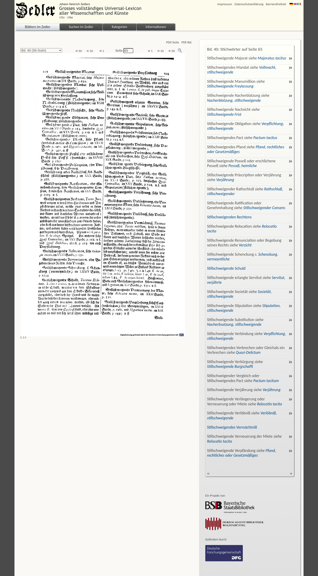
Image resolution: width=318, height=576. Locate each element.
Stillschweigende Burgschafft (230, 366)
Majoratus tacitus (272, 58)
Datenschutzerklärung (249, 4)
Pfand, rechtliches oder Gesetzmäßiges (241, 453)
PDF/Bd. (187, 42)
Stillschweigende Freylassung (230, 86)
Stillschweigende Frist (224, 114)
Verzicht (245, 245)
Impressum (224, 4)
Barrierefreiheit (276, 4)
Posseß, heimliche (242, 165)
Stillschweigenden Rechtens (229, 217)
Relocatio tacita (269, 403)
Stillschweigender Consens (264, 207)
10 (90, 51)
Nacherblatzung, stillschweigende (234, 100)
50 (78, 51)
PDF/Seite (172, 42)
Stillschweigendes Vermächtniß (232, 427)
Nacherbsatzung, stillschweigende (234, 324)
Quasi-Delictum (248, 352)
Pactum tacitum (266, 380)
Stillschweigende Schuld (226, 268)
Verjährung (225, 179)
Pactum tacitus (265, 137)
